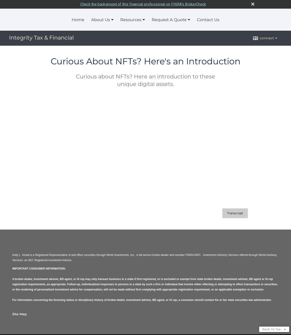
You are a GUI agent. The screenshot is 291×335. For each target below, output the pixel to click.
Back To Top (274, 329)
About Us (100, 19)
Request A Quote (169, 19)
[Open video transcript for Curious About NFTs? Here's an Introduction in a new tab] (235, 213)
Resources (130, 19)
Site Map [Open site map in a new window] (19, 314)
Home (78, 19)
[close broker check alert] (253, 4)
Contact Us (208, 19)
